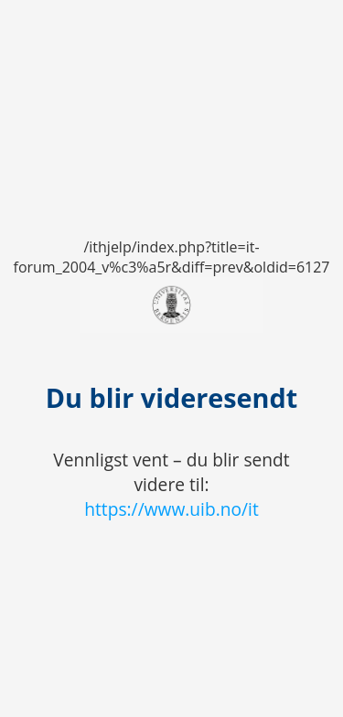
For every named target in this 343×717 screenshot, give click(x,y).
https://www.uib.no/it (171, 509)
